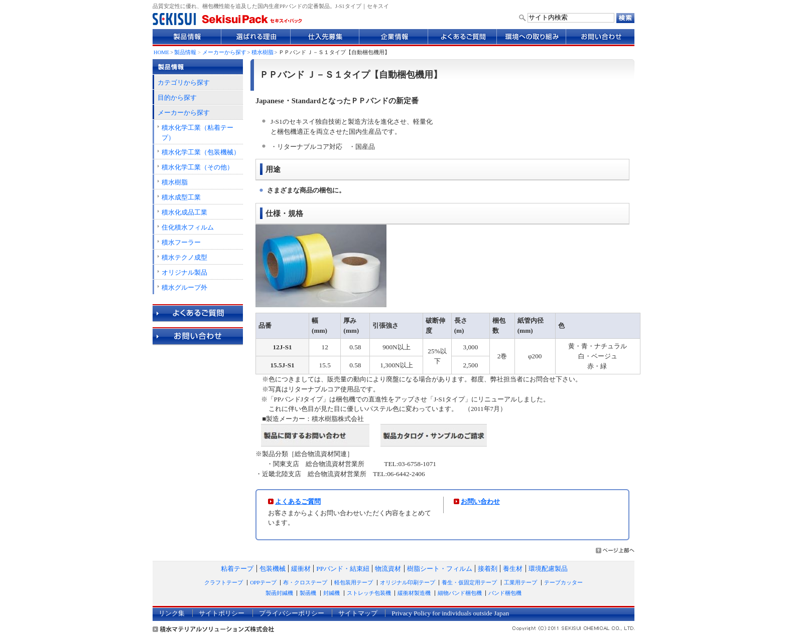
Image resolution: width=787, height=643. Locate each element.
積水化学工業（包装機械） (201, 152)
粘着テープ (237, 568)
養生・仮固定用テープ (469, 582)
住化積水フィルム (188, 227)
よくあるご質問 (298, 501)
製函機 (308, 593)
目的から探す (177, 97)
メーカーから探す (224, 52)
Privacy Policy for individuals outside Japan (450, 613)
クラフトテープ (223, 582)
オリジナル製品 (184, 272)
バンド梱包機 (504, 593)
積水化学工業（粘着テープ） (197, 132)
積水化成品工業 (184, 212)
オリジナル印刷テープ (407, 582)
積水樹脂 (262, 52)
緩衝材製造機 (414, 593)
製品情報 (185, 52)
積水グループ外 (184, 287)
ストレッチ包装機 (369, 593)
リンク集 (172, 613)
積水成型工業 (181, 197)
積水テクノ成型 (184, 257)
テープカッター (563, 582)
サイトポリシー (221, 613)
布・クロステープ (305, 582)
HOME (161, 52)
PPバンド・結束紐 (342, 568)
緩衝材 (301, 568)
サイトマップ (357, 613)
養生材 (512, 568)
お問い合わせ (480, 501)
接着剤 (487, 568)
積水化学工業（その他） (197, 167)
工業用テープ (520, 582)
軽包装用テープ (353, 582)
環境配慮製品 (548, 568)
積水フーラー (181, 242)
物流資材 (388, 568)
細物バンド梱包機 (460, 593)
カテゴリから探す (184, 82)
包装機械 (272, 568)
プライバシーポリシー (291, 613)
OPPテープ (263, 582)
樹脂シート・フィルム (439, 568)
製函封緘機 (279, 593)
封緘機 (331, 593)
